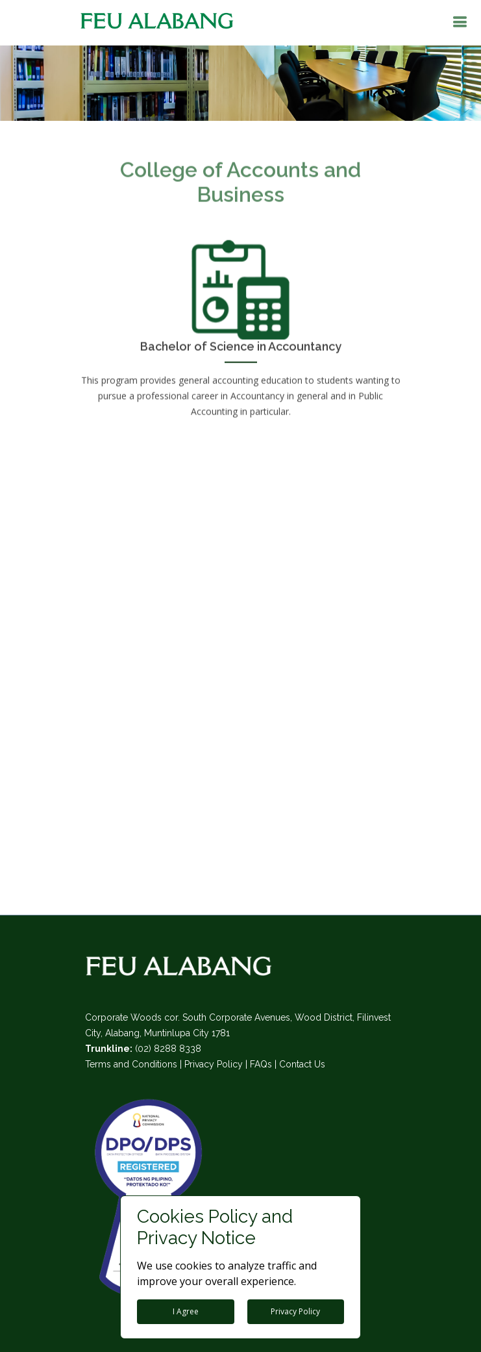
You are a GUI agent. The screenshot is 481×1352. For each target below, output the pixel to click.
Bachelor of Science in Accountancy (240, 342)
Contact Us (302, 1064)
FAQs (261, 1064)
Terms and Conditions (131, 1064)
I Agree (186, 1311)
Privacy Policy (213, 1064)
